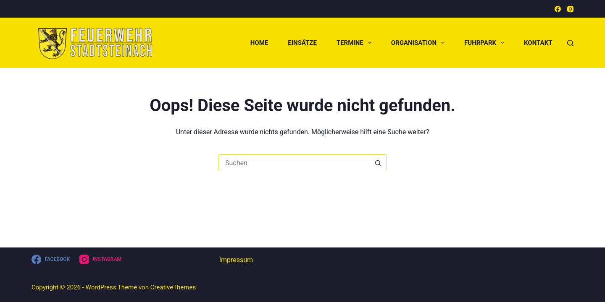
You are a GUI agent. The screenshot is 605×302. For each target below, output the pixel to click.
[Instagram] (570, 9)
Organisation (419, 43)
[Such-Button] (378, 162)
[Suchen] (570, 43)
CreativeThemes (173, 287)
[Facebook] (558, 9)
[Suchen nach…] (294, 162)
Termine (356, 43)
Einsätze (302, 43)
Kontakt (538, 43)
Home (259, 43)
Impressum (236, 260)
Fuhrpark (486, 43)
